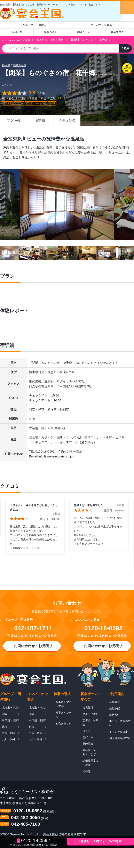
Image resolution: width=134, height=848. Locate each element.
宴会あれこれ (64, 723)
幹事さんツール (64, 715)
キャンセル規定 (118, 731)
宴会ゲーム (83, 32)
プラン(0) (13, 120)
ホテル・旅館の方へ (120, 723)
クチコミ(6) (67, 120)
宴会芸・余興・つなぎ (89, 752)
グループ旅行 (90, 713)
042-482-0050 (25, 817)
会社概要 (114, 702)
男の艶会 (87, 743)
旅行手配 (114, 708)
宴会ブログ (117, 32)
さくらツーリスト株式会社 (33, 792)
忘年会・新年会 (90, 722)
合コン (86, 730)
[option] (67, 204)
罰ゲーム (87, 737)
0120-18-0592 (45, 451)
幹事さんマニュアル (64, 704)
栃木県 (40, 39)
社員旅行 (87, 707)
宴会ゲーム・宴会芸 (90, 696)
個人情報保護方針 (120, 738)
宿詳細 (40, 120)
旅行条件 (114, 714)
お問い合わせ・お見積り (32, 646)
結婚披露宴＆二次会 (90, 763)
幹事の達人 (50, 32)
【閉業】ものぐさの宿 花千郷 (88, 39)
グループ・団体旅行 (33, 25)
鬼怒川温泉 (57, 39)
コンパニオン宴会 (100, 25)
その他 (86, 771)
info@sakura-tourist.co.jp (56, 456)
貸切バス (16, 32)
